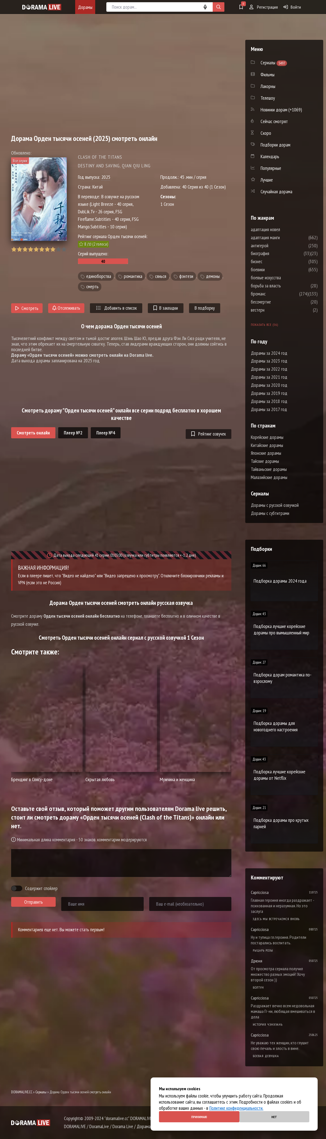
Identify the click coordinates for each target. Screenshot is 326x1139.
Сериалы (40, 1092)
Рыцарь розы (263, 950)
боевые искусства (282, 278)
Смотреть (26, 308)
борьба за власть (282, 286)
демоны (213, 276)
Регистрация (263, 7)
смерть (92, 286)
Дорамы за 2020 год (269, 385)
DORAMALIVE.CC (21, 1092)
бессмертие (277, 302)
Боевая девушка (266, 1056)
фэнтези (186, 276)
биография (277, 253)
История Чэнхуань (268, 1024)
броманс (275, 294)
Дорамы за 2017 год (269, 409)
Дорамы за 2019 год (269, 393)
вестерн (274, 310)
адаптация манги (282, 237)
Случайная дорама (276, 192)
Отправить (33, 902)
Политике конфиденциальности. (236, 1108)
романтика (133, 276)
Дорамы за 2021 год (269, 377)
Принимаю (199, 1117)
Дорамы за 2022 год (269, 369)
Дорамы (85, 7)
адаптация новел (282, 229)
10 (64, 249)
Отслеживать (66, 308)
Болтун (258, 987)
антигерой (276, 246)
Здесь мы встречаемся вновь (276, 919)
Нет (274, 1117)
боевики (274, 270)
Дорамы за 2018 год (269, 401)
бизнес (273, 261)
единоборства (98, 276)
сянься (160, 276)
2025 (105, 177)
